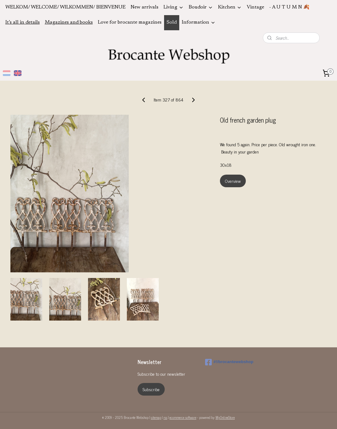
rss (165, 417)
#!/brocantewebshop (229, 362)
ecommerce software (182, 417)
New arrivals (144, 7)
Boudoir (201, 7)
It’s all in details (22, 22)
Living (173, 7)
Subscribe (151, 389)
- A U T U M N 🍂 (289, 7)
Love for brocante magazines (130, 22)
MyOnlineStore (225, 417)
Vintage (255, 7)
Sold (172, 22)
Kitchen (230, 7)
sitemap (156, 417)
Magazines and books (69, 22)
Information (199, 22)
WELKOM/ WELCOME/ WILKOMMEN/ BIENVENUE (65, 7)
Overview (233, 180)
